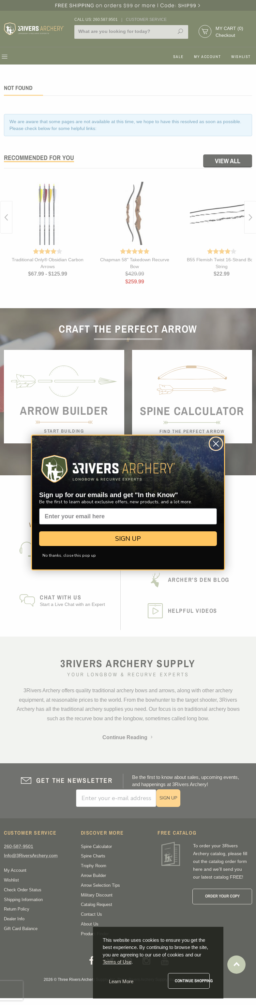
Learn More (121, 981)
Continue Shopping (192, 980)
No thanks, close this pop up (69, 555)
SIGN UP (128, 538)
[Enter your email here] (128, 516)
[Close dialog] (215, 443)
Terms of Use (117, 962)
